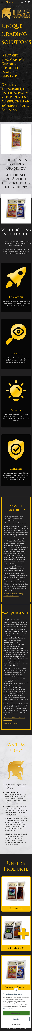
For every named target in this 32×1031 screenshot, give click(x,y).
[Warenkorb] (29, 2)
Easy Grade (16, 908)
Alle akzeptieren (16, 1013)
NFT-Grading (16, 947)
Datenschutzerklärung (8, 1008)
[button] (18, 2)
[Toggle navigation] (2, 1)
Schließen (16, 1019)
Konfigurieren (16, 1024)
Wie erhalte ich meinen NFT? (12, 723)
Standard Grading (16, 987)
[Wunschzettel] (25, 2)
